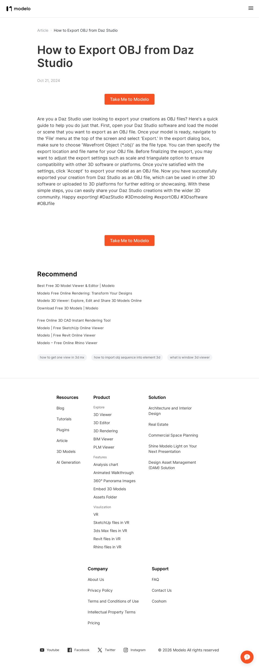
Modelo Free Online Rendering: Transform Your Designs (84, 293)
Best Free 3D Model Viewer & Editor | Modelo (76, 285)
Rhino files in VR (107, 547)
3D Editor (101, 422)
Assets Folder (105, 497)
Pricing (94, 622)
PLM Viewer (103, 447)
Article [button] (42, 30)
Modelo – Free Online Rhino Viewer (67, 343)
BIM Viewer (103, 439)
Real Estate (158, 424)
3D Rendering (105, 430)
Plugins (62, 429)
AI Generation (68, 462)
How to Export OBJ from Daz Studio (86, 30)
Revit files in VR (107, 538)
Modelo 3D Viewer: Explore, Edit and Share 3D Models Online (89, 300)
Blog (60, 408)
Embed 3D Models (109, 488)
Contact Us (162, 590)
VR (95, 514)
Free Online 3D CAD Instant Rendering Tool (73, 320)
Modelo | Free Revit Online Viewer (66, 335)
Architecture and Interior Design (170, 411)
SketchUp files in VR (111, 522)
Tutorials (63, 419)
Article (62, 440)
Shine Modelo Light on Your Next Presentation (173, 449)
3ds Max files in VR (110, 530)
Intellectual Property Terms (111, 612)
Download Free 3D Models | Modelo (67, 308)
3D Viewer (102, 414)
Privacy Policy (100, 590)
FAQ (155, 579)
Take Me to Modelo (129, 99)
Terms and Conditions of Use (113, 601)
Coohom (159, 601)
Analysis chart (105, 464)
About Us (96, 579)
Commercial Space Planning (173, 435)
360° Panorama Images (114, 480)
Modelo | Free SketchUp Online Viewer (70, 328)
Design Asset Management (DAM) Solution (172, 465)
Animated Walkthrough (113, 472)
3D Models (65, 451)
